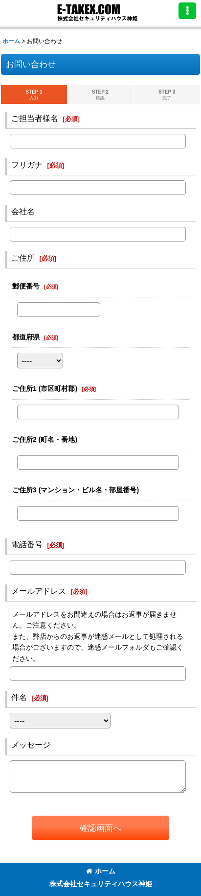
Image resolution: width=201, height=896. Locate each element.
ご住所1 (44, 388)
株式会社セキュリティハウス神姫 (100, 884)
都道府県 (26, 337)
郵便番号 (26, 286)
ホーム (100, 871)
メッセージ (30, 744)
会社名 (23, 211)
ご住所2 (44, 439)
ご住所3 (75, 490)
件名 (19, 697)
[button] (187, 10)
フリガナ (27, 164)
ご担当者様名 (34, 118)
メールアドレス (38, 590)
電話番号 (27, 544)
